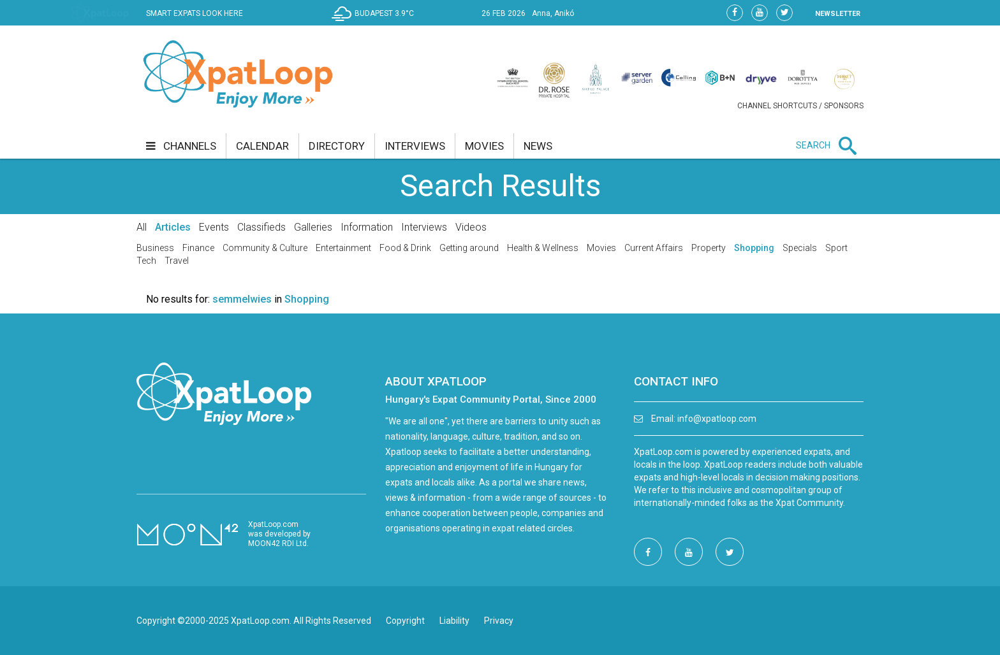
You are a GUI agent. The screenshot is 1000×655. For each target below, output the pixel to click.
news (538, 146)
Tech (146, 261)
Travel (177, 261)
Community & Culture (265, 248)
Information (367, 227)
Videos (471, 227)
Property (708, 248)
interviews (415, 146)
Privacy (498, 620)
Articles (173, 227)
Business (155, 248)
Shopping (754, 248)
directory (337, 146)
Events (214, 227)
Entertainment (343, 248)
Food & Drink (405, 248)
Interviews (424, 227)
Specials (800, 248)
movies (484, 146)
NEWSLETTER (837, 14)
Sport (836, 248)
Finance (198, 248)
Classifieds (261, 227)
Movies (601, 248)
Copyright (405, 620)
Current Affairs (653, 248)
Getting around (469, 248)
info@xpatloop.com (716, 419)
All (141, 227)
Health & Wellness (542, 248)
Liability (454, 620)
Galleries (313, 227)
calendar (262, 146)
